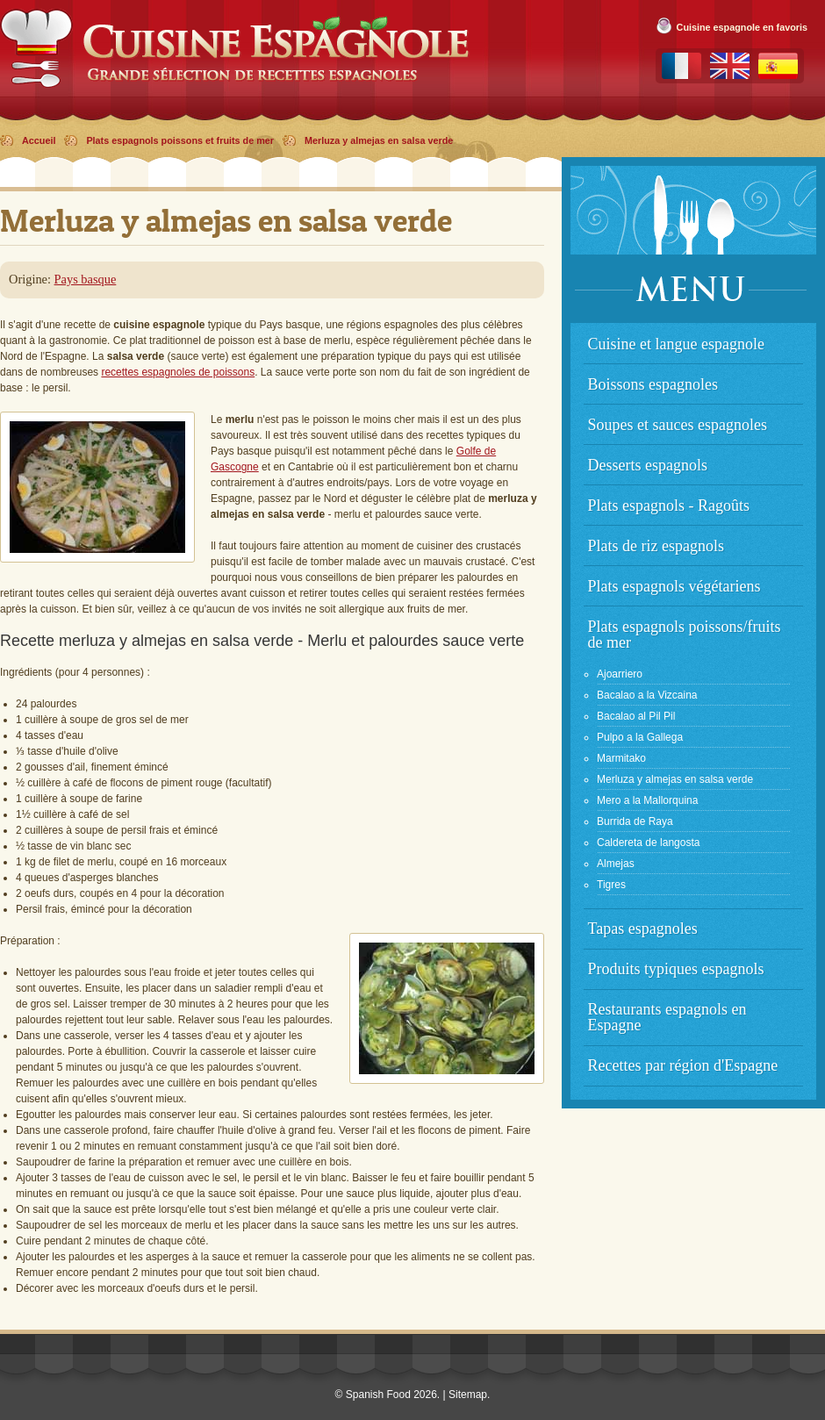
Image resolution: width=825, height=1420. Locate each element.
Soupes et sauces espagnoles (677, 425)
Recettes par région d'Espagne (683, 1065)
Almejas (616, 863)
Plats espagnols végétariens (674, 586)
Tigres (611, 885)
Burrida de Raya (635, 821)
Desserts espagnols (647, 465)
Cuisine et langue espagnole (676, 344)
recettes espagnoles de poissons (178, 372)
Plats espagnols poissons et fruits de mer (180, 140)
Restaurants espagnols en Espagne (667, 1017)
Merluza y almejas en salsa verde (379, 140)
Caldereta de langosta (648, 842)
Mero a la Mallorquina (647, 800)
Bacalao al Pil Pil (636, 716)
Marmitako (621, 758)
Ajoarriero (619, 674)
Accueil (38, 140)
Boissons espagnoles (653, 384)
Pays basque (85, 279)
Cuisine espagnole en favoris (742, 27)
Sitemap (467, 1394)
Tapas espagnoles (643, 928)
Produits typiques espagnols (676, 969)
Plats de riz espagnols (656, 546)
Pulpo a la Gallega (640, 737)
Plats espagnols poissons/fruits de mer (684, 634)
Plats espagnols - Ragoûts (669, 505)
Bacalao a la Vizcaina (647, 695)
